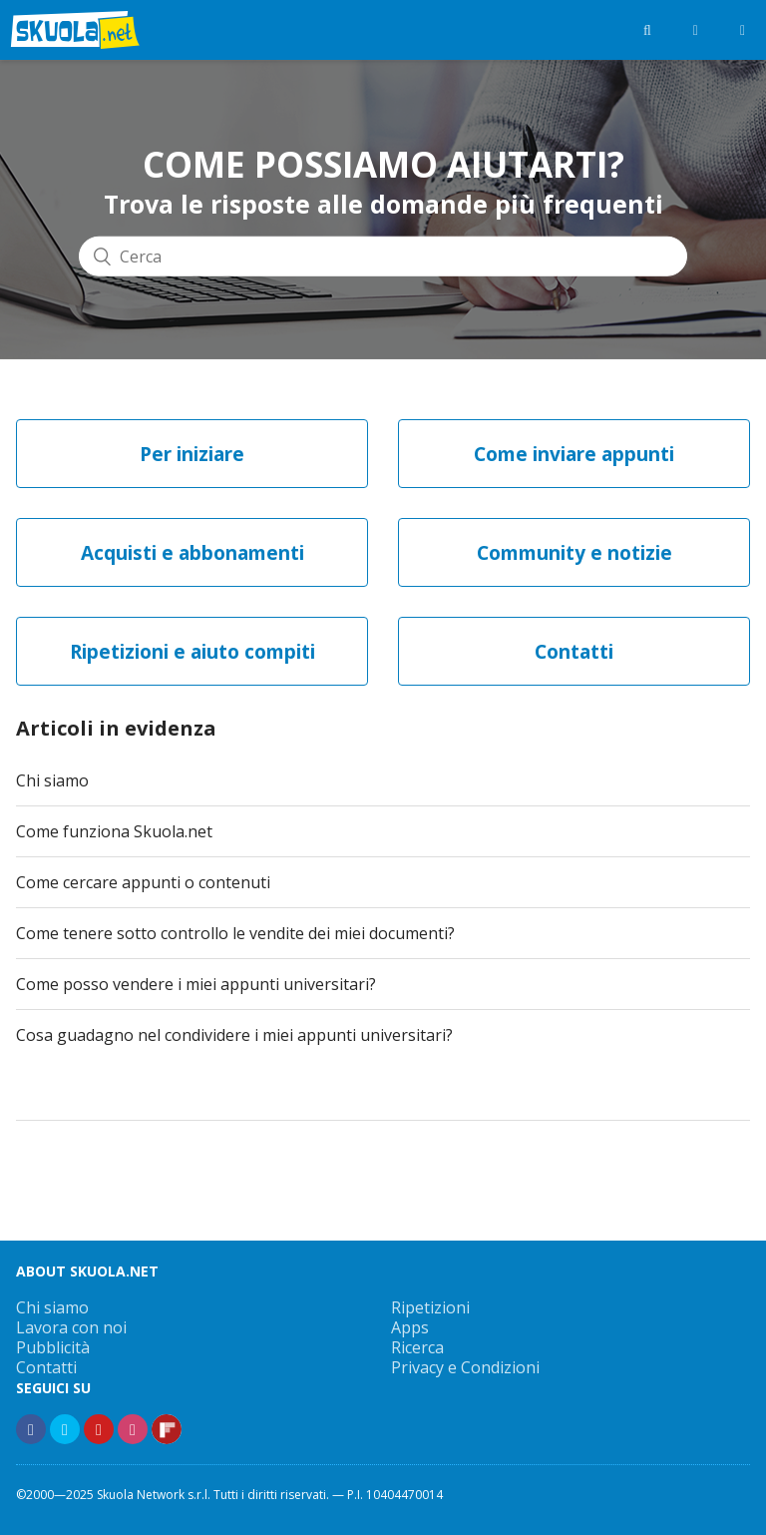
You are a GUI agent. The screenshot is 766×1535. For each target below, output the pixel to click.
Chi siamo (52, 780)
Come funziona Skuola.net (114, 831)
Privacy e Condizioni (465, 1367)
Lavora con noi (71, 1327)
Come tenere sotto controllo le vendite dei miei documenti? (235, 933)
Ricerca (417, 1347)
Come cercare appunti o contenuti (143, 882)
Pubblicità (53, 1347)
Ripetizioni (430, 1307)
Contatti (46, 1367)
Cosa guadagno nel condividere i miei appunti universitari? (234, 1035)
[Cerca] (383, 255)
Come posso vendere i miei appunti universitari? (196, 984)
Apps (410, 1327)
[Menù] (742, 30)
